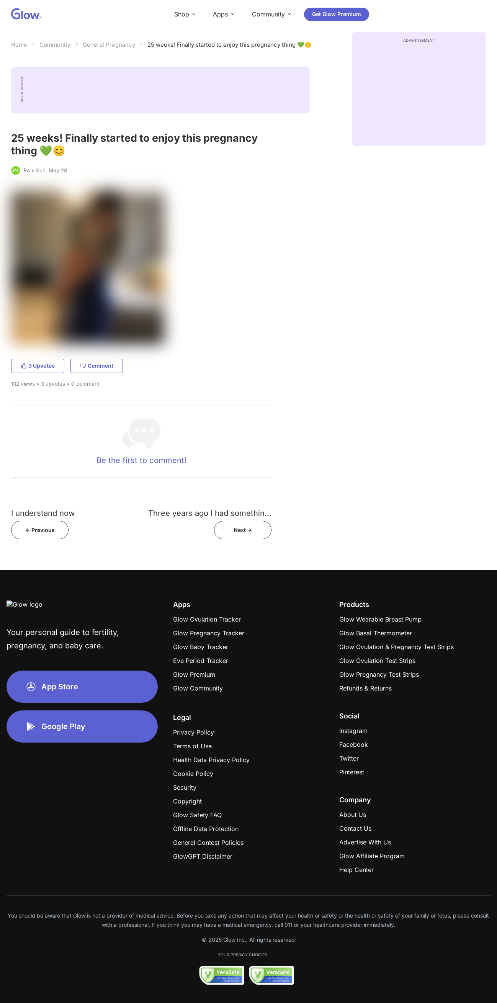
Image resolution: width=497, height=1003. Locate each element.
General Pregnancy (109, 44)
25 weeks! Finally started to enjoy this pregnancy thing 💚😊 (229, 44)
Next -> (243, 530)
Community (54, 44)
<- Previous (40, 530)
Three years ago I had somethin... (209, 513)
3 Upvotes (38, 365)
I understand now (43, 513)
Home (19, 44)
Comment (96, 365)
